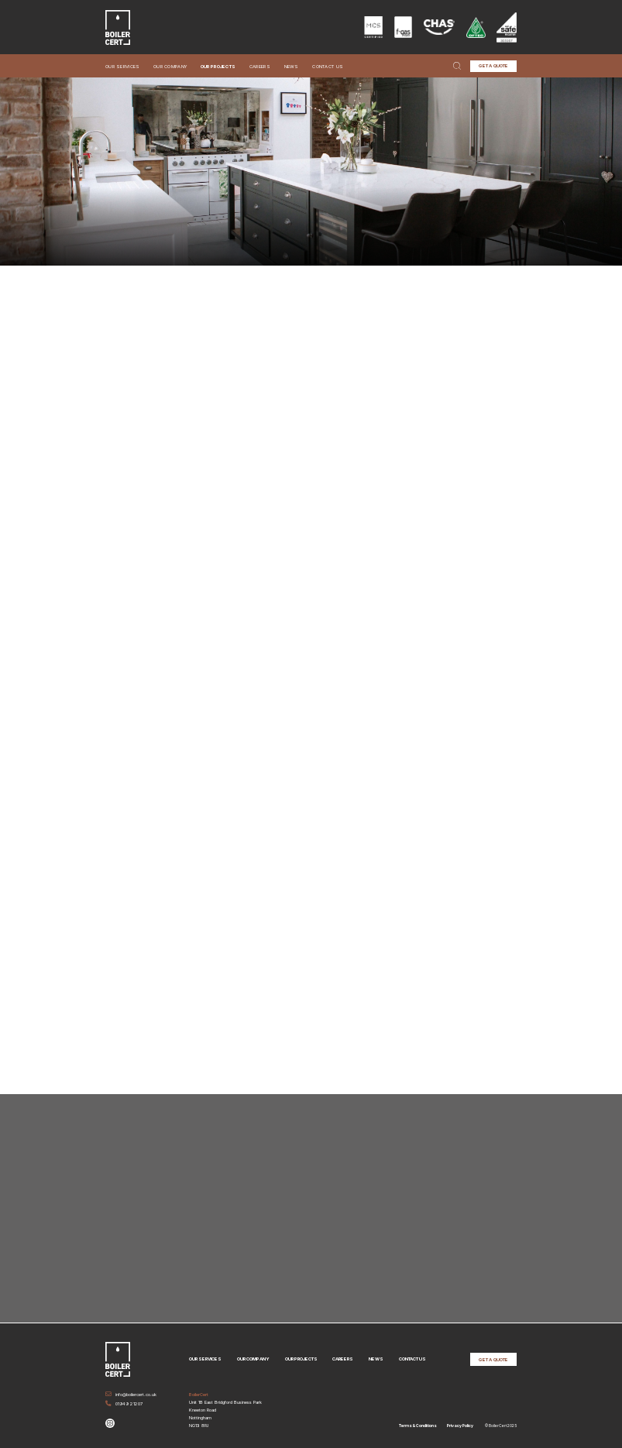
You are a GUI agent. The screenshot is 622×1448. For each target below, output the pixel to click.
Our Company (170, 66)
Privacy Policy (460, 1424)
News (291, 66)
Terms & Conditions (418, 1424)
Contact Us (327, 66)
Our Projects (218, 66)
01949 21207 (124, 1402)
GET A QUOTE (493, 65)
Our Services (122, 66)
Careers (259, 66)
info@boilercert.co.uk (130, 1393)
